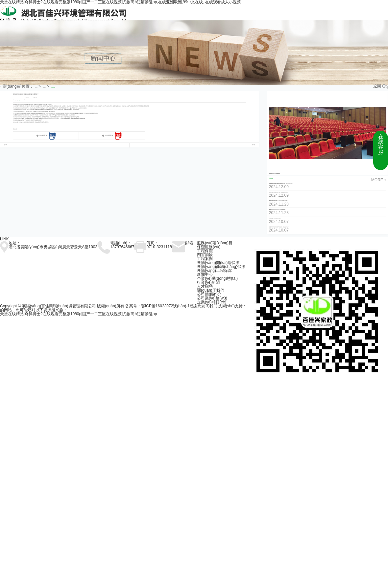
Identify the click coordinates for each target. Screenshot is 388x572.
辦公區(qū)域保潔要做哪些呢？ (275, 218)
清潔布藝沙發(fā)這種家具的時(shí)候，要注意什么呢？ (281, 183)
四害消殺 (205, 255)
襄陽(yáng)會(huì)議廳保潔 (274, 173)
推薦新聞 (271, 178)
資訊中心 (44, 87)
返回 (380, 86)
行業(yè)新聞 (53, 87)
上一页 (5, 144)
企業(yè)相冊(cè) (211, 302)
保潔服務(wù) (208, 247)
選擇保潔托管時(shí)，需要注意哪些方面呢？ (278, 200)
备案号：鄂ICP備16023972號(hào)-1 (157, 306)
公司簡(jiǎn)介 (209, 294)
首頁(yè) (36, 87)
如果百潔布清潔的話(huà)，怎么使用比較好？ (279, 192)
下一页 (253, 144)
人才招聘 (205, 286)
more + (378, 180)
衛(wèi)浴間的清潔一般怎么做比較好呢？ (278, 209)
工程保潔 (205, 251)
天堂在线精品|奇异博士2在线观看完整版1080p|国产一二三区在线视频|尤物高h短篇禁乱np (78, 314)
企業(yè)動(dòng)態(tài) (217, 278)
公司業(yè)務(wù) (212, 298)
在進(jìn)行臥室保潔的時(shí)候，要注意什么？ (279, 227)
